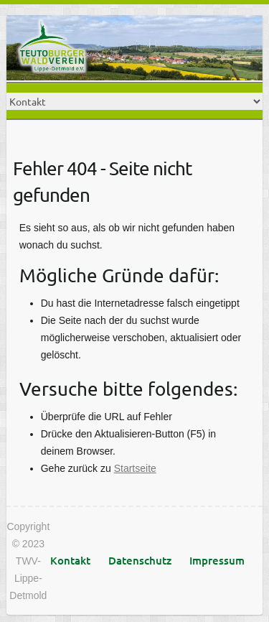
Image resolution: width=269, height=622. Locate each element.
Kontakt (70, 560)
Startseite (135, 468)
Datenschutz (139, 560)
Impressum (217, 560)
